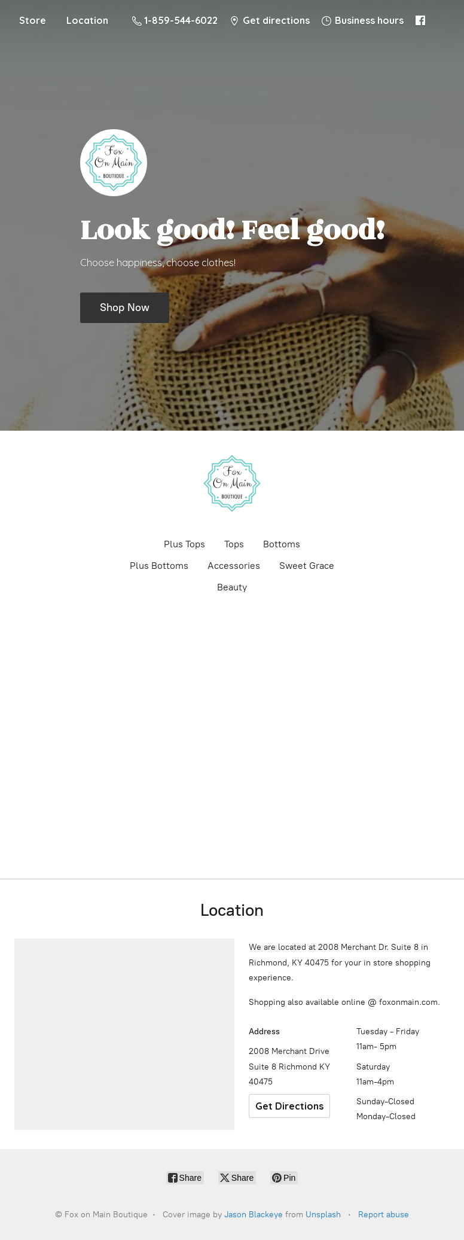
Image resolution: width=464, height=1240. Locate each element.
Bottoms (281, 544)
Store (32, 20)
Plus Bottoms (159, 565)
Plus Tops (184, 544)
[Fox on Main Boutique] (232, 483)
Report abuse (383, 1214)
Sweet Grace (306, 565)
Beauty (232, 587)
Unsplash (323, 1214)
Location (87, 20)
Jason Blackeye (253, 1214)
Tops (234, 544)
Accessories (233, 565)
